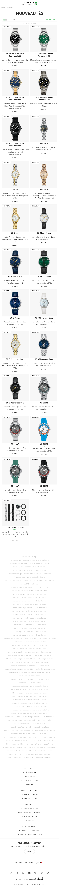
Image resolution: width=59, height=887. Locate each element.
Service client (29, 804)
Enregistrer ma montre (29, 808)
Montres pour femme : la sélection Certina (22, 720)
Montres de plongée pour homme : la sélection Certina (29, 686)
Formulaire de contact (29, 780)
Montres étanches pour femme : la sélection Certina (29, 707)
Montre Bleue (17, 747)
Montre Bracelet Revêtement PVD (37, 734)
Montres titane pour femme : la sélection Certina (29, 598)
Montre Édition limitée (43, 758)
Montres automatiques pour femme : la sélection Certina (29, 563)
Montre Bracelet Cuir (27, 730)
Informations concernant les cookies (29, 835)
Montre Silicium (44, 754)
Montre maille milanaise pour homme (16, 669)
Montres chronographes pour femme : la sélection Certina (29, 666)
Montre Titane (48, 741)
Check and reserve (29, 817)
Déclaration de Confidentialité (29, 831)
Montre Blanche (39, 747)
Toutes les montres (29, 798)
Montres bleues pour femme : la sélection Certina (29, 625)
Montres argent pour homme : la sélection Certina (29, 628)
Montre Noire (24, 744)
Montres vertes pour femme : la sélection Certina (29, 618)
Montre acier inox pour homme (18, 574)
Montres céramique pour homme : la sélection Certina (29, 587)
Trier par (12, 19)
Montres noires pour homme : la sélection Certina (29, 601)
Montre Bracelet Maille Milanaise (15, 737)
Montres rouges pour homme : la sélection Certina (29, 693)
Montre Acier (37, 741)
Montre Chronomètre (16, 754)
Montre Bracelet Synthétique (45, 730)
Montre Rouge (51, 747)
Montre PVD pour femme (29, 584)
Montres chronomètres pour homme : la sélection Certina (29, 710)
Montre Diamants (47, 751)
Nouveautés (26, 557)
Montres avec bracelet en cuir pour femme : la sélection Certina (29, 655)
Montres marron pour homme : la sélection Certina (29, 645)
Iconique (34, 557)
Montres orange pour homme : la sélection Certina (29, 696)
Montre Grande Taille (38, 724)
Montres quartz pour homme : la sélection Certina (29, 567)
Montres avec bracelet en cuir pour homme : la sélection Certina (29, 652)
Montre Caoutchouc (11, 730)
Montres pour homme (29, 790)
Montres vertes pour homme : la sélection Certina (29, 615)
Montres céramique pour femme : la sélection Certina (29, 591)
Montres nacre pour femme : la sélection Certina (29, 642)
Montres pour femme (29, 794)
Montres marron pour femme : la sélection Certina (30, 649)
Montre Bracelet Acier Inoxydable (21, 727)
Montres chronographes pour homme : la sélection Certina (29, 662)
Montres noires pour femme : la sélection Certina (29, 604)
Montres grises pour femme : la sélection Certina (19, 638)
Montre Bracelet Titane (41, 727)
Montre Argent (48, 744)
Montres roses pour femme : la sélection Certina (29, 700)
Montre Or (9, 741)
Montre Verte (10, 751)
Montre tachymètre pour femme (30, 676)
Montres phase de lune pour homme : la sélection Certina (29, 679)
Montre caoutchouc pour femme (41, 659)
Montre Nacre (28, 747)
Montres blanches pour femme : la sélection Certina (29, 611)
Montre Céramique (12, 744)
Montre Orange (34, 751)
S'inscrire (29, 851)
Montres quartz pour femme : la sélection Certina (29, 570)
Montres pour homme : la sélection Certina (39, 717)
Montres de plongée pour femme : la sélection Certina (29, 690)
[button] (4, 3)
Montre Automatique (15, 758)
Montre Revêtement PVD (23, 741)
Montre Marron (36, 744)
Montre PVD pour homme (45, 581)
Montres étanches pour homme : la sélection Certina (29, 703)
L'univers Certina (29, 772)
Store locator (30, 768)
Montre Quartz (29, 758)
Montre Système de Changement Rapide (41, 737)
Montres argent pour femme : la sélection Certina (29, 632)
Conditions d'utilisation (29, 826)
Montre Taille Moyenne (21, 724)
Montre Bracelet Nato (17, 734)
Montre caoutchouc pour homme (17, 659)
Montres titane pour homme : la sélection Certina (29, 594)
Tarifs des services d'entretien (29, 812)
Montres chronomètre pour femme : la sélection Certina (29, 713)
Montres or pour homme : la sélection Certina (29, 577)
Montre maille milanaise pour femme (42, 669)
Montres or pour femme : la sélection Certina (20, 581)
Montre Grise (7, 747)
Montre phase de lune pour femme (29, 683)
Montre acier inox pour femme (40, 574)
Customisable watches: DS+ (14, 717)
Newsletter (30, 821)
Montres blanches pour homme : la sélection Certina (29, 608)
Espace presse (29, 776)
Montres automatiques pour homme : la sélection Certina (29, 560)
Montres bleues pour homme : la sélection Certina (29, 621)
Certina (3, 7)
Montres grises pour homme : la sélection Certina (29, 635)
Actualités (29, 785)
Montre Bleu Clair (22, 751)
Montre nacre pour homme (46, 638)
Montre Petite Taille (44, 720)
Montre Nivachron (31, 754)
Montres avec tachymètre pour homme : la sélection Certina (29, 672)
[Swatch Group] (29, 879)
